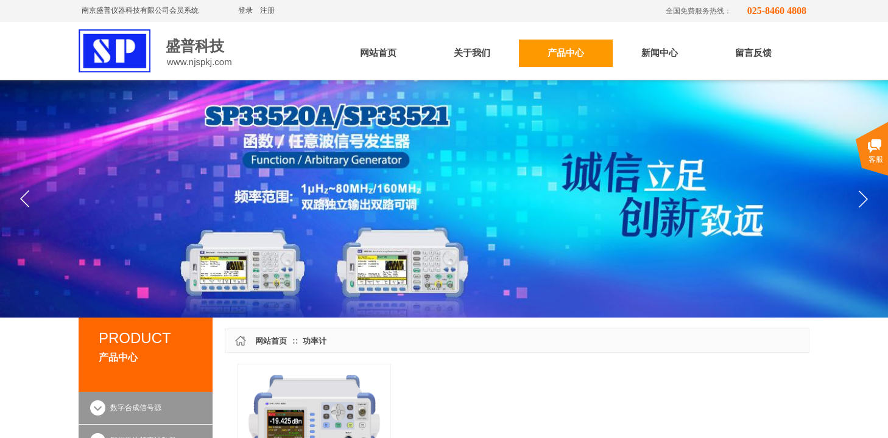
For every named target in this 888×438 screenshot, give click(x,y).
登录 (245, 10)
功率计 (314, 341)
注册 (267, 10)
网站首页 (271, 341)
